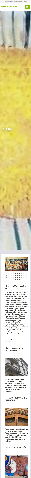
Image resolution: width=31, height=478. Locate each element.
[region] (16, 269)
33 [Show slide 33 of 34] (17, 280)
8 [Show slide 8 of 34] (22, 274)
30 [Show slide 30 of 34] (26, 278)
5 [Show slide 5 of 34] (15, 274)
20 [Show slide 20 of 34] (26, 276)
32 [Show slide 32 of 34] (15, 280)
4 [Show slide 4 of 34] (13, 274)
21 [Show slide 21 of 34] (7, 278)
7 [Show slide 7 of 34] (20, 274)
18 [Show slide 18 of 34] (22, 276)
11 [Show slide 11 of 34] (7, 276)
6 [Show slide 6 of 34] (17, 274)
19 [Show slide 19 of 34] (24, 276)
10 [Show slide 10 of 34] (26, 274)
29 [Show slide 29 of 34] (24, 278)
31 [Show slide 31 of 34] (13, 280)
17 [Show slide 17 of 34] (20, 276)
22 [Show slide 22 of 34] (9, 278)
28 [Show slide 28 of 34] (22, 278)
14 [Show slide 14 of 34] (13, 276)
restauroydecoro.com (9, 6)
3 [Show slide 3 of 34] (11, 274)
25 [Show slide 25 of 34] (15, 278)
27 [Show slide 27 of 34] (20, 278)
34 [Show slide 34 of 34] (20, 280)
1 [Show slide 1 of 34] (7, 274)
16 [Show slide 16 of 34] (17, 276)
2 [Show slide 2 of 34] (9, 274)
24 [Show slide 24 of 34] (13, 278)
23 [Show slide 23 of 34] (11, 278)
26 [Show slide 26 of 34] (17, 278)
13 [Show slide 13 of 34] (11, 276)
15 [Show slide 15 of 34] (15, 276)
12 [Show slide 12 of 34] (9, 276)
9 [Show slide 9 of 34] (24, 274)
